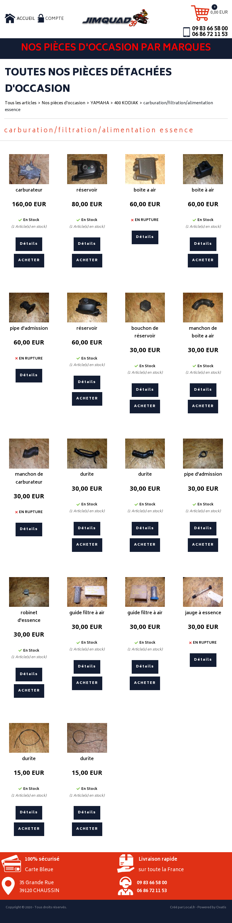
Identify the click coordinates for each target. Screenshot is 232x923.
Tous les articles (21, 103)
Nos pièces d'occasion (63, 103)
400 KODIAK (126, 103)
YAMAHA (99, 103)
